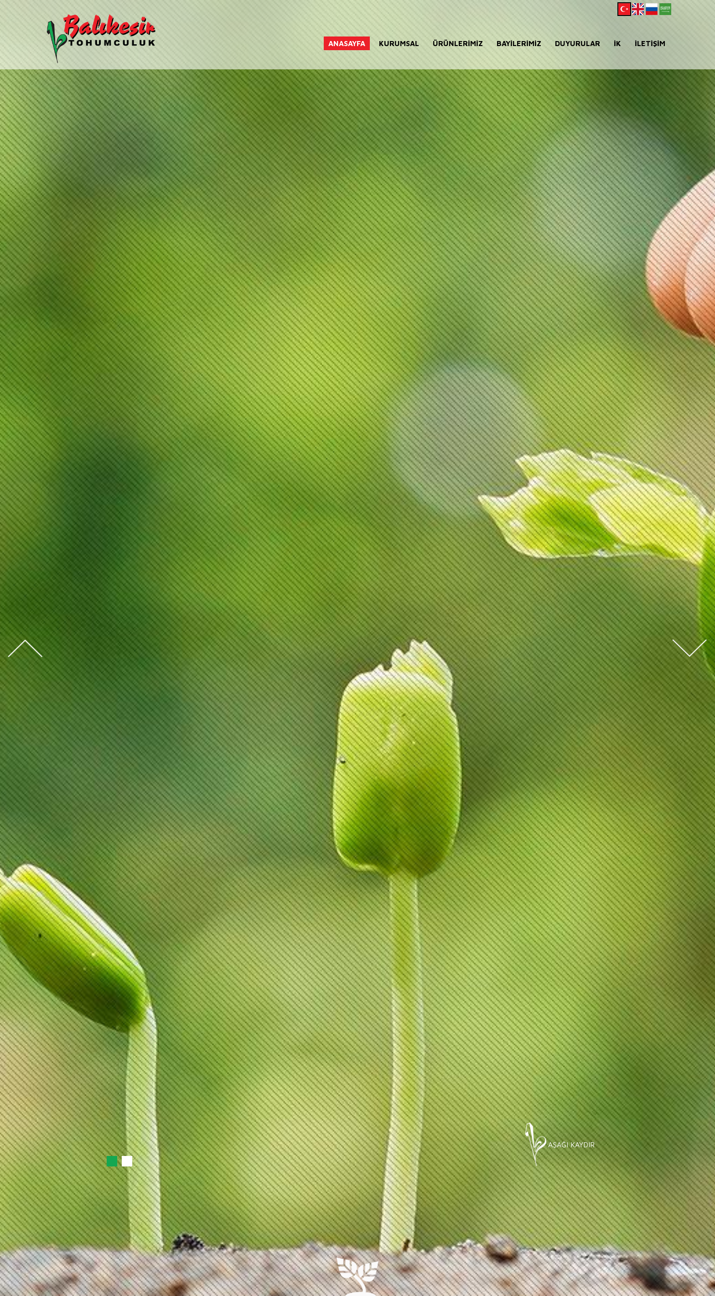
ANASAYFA (346, 43)
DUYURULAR (577, 43)
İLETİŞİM (650, 43)
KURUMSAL (399, 43)
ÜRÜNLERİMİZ (458, 43)
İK (617, 43)
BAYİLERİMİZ (519, 43)
